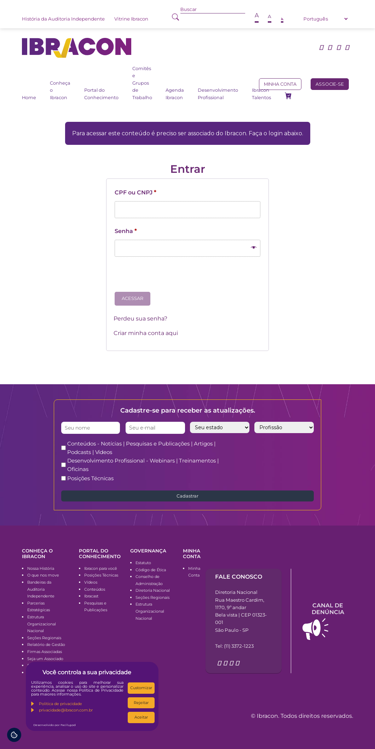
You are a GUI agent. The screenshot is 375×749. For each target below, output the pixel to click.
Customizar (141, 687)
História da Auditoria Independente (63, 19)
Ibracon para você (100, 568)
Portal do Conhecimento (101, 93)
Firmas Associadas (44, 651)
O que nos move (43, 575)
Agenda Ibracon (175, 93)
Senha (126, 231)
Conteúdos (94, 589)
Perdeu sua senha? (140, 318)
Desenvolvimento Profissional (218, 93)
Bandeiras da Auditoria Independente (40, 589)
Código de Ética (150, 569)
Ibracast (91, 596)
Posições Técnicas (90, 478)
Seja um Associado (45, 658)
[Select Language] (325, 19)
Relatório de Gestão (46, 644)
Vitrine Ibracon (131, 19)
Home (29, 97)
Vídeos (90, 582)
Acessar (132, 298)
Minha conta (280, 84)
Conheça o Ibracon (60, 90)
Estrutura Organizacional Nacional (41, 623)
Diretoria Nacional (152, 590)
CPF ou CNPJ (135, 192)
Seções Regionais (44, 637)
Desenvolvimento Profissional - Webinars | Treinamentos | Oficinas (143, 464)
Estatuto (143, 562)
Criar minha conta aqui (146, 333)
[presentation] (167, 277)
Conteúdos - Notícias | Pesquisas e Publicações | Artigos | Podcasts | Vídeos (141, 447)
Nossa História (40, 568)
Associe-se (330, 84)
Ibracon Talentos (261, 93)
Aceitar (141, 717)
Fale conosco (238, 576)
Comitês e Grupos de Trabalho (142, 83)
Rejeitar (141, 702)
